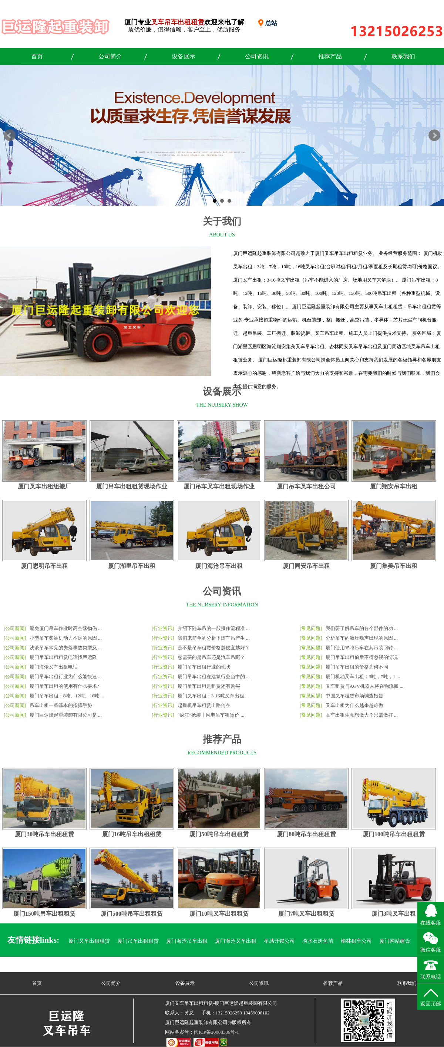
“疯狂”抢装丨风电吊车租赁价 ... (211, 715)
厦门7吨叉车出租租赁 (306, 913)
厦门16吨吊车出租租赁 (131, 834)
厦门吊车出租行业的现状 (204, 667)
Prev (10, 135)
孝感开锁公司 (279, 941)
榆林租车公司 (356, 941)
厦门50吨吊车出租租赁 (219, 834)
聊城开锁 (371, 965)
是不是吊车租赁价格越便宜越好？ (214, 647)
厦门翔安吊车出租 (393, 486)
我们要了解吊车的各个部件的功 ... (362, 628)
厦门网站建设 (394, 941)
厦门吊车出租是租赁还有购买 (209, 686)
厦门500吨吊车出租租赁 (132, 913)
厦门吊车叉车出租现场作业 (219, 486)
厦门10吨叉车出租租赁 (219, 913)
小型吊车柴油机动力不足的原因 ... (66, 638)
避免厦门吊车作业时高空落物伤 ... (66, 628)
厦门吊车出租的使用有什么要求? (64, 686)
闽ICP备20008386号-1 (216, 1032)
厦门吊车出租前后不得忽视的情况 (362, 657)
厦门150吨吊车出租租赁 (44, 913)
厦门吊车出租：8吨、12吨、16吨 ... (67, 695)
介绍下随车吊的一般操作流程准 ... (214, 628)
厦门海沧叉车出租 (235, 941)
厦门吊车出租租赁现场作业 (131, 486)
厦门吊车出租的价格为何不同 (357, 667)
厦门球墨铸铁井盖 (127, 965)
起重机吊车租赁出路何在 (204, 705)
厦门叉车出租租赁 (89, 941)
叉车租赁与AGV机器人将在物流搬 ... (364, 686)
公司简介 (110, 56)
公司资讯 (257, 56)
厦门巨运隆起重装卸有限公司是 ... (66, 715)
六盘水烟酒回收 (408, 965)
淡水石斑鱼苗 (317, 941)
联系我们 (403, 56)
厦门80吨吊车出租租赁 (306, 834)
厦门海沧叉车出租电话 (54, 667)
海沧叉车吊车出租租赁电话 (290, 965)
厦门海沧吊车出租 (219, 566)
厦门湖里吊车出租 (131, 566)
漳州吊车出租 (84, 965)
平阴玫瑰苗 (341, 965)
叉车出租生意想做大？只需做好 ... (362, 715)
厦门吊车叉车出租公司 (306, 486)
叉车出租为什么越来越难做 (354, 705)
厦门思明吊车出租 (44, 566)
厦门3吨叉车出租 (393, 913)
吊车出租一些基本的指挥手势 (61, 705)
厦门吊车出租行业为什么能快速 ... (66, 676)
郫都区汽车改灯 (174, 965)
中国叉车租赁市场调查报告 (354, 695)
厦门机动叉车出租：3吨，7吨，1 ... (363, 676)
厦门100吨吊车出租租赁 (394, 834)
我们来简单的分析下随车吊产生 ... (214, 638)
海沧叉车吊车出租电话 (225, 965)
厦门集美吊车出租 (393, 566)
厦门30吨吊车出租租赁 (44, 834)
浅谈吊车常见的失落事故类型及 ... (66, 647)
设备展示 (183, 56)
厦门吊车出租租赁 (138, 941)
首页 (37, 56)
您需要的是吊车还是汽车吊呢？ (211, 657)
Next (434, 135)
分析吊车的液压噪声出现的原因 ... (362, 638)
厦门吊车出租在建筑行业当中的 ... (214, 676)
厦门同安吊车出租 (306, 566)
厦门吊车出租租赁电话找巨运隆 (63, 657)
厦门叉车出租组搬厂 (44, 486)
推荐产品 (330, 56)
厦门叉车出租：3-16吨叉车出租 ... (213, 695)
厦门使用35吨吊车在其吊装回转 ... (362, 647)
